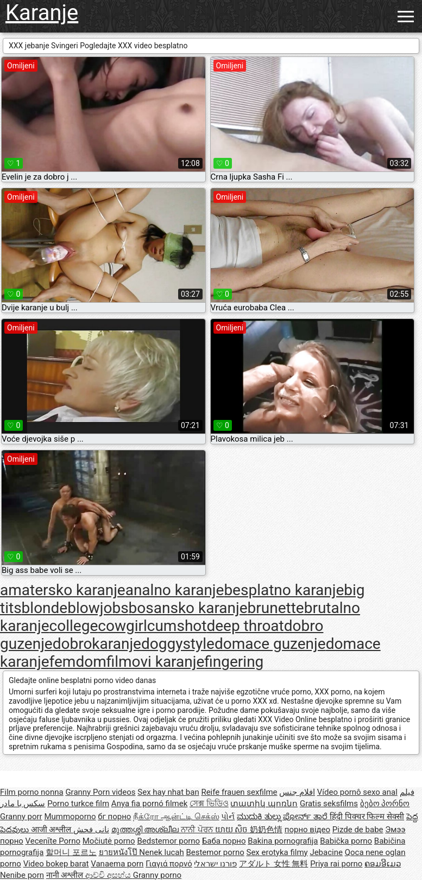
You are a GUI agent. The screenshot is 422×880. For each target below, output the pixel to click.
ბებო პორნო (385, 803)
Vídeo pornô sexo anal (357, 792)
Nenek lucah (161, 852)
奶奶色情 (266, 829)
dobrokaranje (97, 644)
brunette (276, 608)
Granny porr (21, 816)
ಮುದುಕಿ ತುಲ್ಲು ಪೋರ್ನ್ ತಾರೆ (283, 816)
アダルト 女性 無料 (273, 864)
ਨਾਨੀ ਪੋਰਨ (198, 829)
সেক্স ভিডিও (209, 803)
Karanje (41, 12)
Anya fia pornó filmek (149, 803)
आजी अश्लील (52, 829)
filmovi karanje (155, 662)
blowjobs (97, 608)
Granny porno (157, 875)
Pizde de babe (357, 829)
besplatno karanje (284, 590)
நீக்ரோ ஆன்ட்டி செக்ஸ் (176, 816)
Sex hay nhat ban (168, 792)
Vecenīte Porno (53, 841)
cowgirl (122, 626)
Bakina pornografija (283, 841)
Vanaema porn (117, 864)
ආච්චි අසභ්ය (109, 875)
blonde (45, 608)
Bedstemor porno (168, 841)
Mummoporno (70, 816)
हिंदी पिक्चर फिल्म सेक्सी (367, 816)
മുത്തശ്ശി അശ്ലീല (146, 829)
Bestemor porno (215, 852)
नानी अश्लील (65, 875)
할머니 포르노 (71, 852)
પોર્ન (228, 816)
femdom (77, 662)
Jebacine (326, 852)
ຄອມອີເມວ (382, 864)
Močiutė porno (109, 841)
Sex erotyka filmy (276, 852)
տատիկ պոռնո (264, 803)
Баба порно (224, 841)
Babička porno (346, 841)
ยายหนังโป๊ (119, 852)
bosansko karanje (188, 608)
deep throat (245, 626)
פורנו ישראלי (215, 864)
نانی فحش (91, 829)
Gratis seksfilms (329, 803)
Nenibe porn (22, 875)
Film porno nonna (32, 792)
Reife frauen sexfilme (239, 792)
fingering (233, 662)
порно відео (307, 829)
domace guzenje (270, 644)
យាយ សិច (232, 829)
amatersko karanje (62, 590)
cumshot (177, 626)
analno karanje (174, 590)
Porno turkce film (78, 803)
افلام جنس (297, 792)
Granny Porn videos (100, 792)
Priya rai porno (336, 864)
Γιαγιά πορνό (169, 864)
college (73, 626)
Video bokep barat (56, 864)
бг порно (114, 816)
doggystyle (178, 644)
